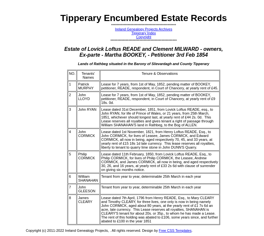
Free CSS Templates (175, 230)
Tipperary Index (143, 33)
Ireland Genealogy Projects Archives (143, 29)
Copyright (143, 37)
